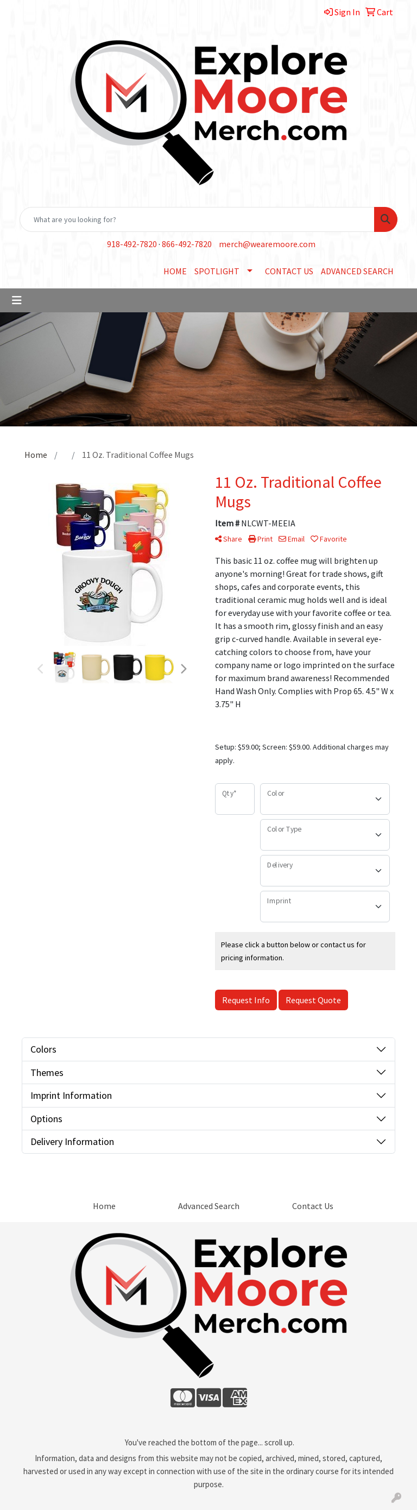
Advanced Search (208, 1205)
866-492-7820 (187, 243)
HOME (175, 271)
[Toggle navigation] (16, 300)
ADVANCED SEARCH (357, 271)
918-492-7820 (132, 243)
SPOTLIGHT (216, 271)
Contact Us (312, 1205)
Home (104, 1205)
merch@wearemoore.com (267, 243)
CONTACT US (289, 271)
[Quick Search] (197, 219)
